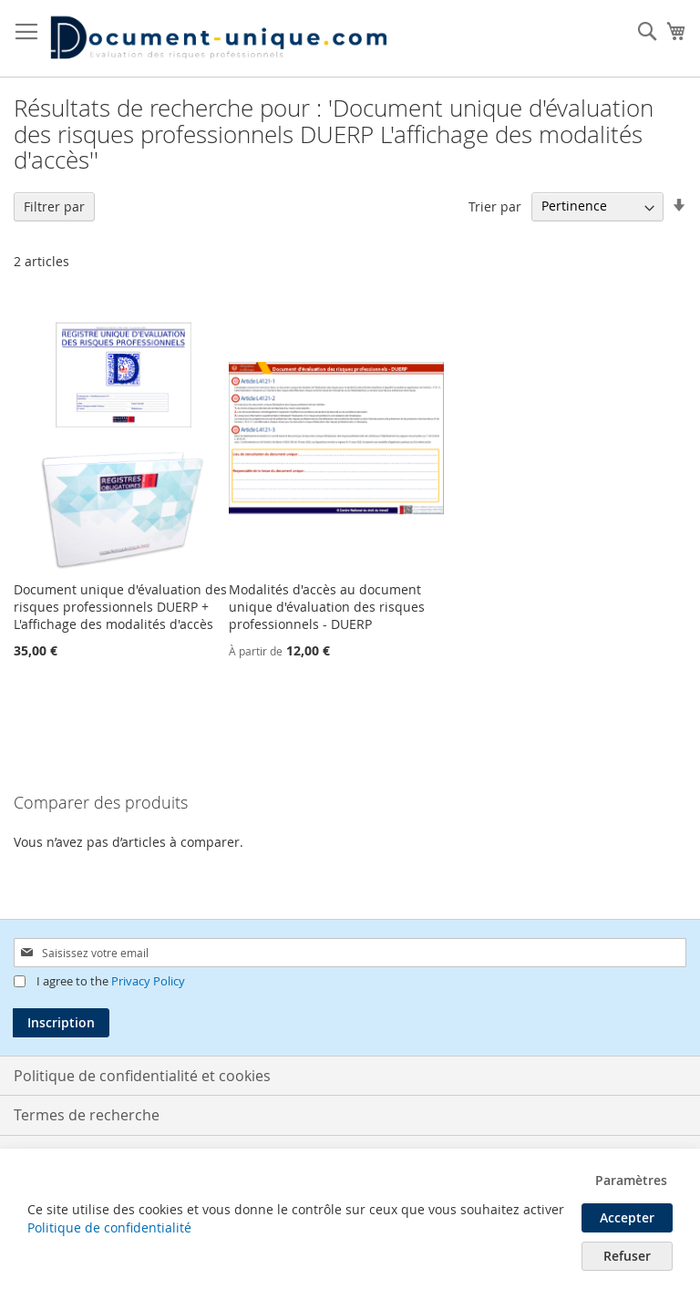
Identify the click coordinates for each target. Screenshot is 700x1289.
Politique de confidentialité (109, 1227)
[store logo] (218, 39)
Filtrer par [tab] (54, 206)
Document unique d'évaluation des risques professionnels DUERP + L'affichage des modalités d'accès (120, 607)
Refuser (627, 1255)
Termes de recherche (87, 1115)
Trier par (494, 205)
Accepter (627, 1217)
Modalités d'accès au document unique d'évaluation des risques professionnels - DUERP (327, 607)
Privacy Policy (148, 981)
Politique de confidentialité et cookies (142, 1076)
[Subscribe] (61, 1022)
